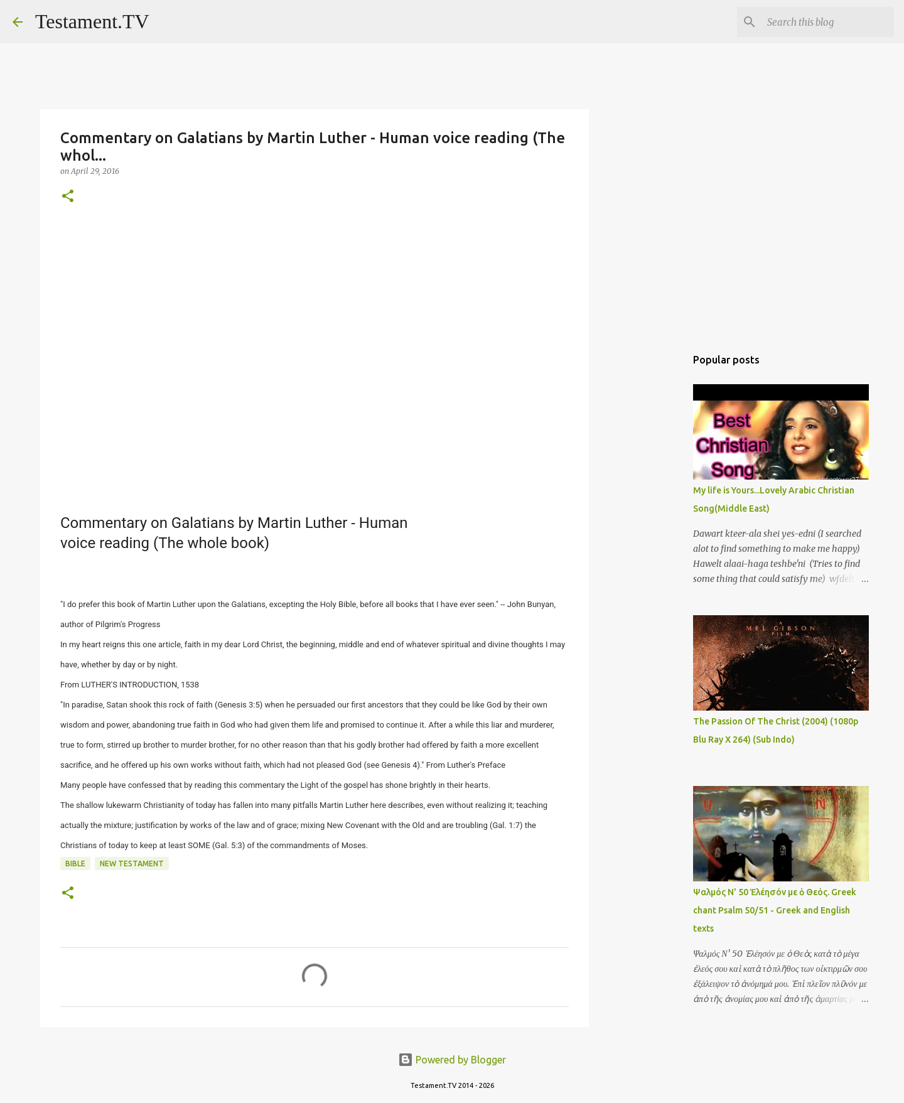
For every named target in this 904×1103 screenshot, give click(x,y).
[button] (67, 196)
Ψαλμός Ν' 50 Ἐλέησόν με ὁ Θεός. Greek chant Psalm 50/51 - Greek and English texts (774, 910)
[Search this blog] (828, 22)
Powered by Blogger (452, 1059)
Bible (75, 863)
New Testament (132, 863)
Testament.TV (92, 21)
